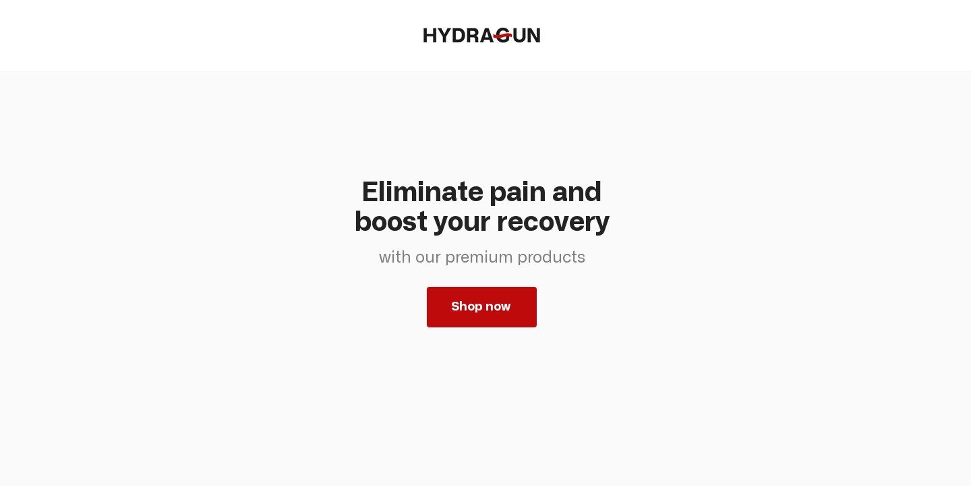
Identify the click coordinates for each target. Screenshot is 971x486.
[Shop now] (482, 307)
